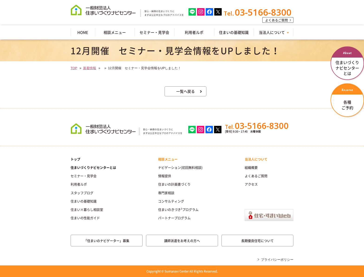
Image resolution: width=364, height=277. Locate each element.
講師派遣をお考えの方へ (182, 240)
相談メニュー (115, 32)
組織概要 (251, 167)
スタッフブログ (82, 192)
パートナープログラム (174, 217)
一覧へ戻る (185, 91)
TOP (74, 68)
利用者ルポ (194, 32)
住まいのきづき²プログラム (178, 209)
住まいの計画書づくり (174, 184)
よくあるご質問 (276, 20)
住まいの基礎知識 (234, 32)
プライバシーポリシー (277, 259)
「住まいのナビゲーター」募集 (106, 240)
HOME (82, 32)
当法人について (272, 32)
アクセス (251, 184)
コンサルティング (171, 201)
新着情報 (89, 68)
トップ (75, 159)
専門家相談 (166, 192)
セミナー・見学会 (154, 32)
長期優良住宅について (257, 240)
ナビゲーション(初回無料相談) (180, 167)
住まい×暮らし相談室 (87, 209)
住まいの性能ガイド (85, 217)
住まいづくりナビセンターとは (93, 167)
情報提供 (164, 175)
